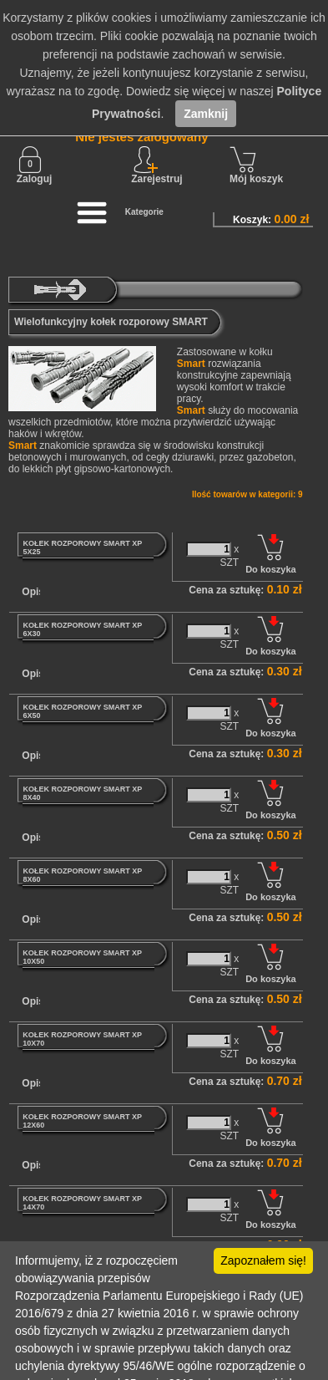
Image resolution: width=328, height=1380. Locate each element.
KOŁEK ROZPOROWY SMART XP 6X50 (82, 711)
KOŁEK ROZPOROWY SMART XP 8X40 (82, 793)
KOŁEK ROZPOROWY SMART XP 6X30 (82, 629)
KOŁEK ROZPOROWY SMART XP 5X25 (82, 547)
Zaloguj (35, 165)
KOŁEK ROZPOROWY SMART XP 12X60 (82, 1121)
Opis (33, 592)
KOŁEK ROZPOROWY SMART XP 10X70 (82, 1039)
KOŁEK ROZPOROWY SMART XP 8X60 (82, 875)
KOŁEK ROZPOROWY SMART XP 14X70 (82, 1202)
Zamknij (206, 113)
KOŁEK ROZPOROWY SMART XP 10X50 (82, 957)
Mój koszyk (256, 165)
